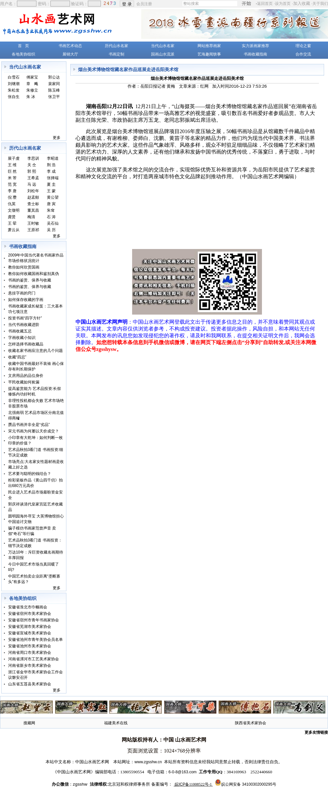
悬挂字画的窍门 (21, 293)
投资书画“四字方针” (25, 318)
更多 (57, 137)
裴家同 (54, 83)
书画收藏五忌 (20, 331)
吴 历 (51, 230)
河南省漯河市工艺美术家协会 (33, 659)
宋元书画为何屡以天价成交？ (33, 431)
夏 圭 (51, 184)
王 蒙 (51, 191)
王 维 (12, 165)
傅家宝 (32, 77)
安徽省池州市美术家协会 (29, 646)
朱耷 (51, 210)
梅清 (31, 217)
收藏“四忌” (17, 357)
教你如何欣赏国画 (23, 267)
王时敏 (33, 223)
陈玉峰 (54, 90)
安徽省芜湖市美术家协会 (29, 626)
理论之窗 (303, 46)
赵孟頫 (33, 197)
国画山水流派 (162, 54)
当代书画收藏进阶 (23, 324)
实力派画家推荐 (255, 46)
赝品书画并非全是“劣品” (29, 424)
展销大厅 (70, 54)
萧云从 (14, 230)
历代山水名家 (116, 46)
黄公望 (53, 197)
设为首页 (283, 3)
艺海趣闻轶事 (209, 54)
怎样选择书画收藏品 (25, 344)
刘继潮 (14, 83)
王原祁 (33, 230)
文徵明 (14, 210)
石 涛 (51, 217)
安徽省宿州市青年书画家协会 (33, 620)
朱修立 (32, 90)
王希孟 (33, 178)
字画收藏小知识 (21, 337)
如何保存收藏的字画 (25, 299)
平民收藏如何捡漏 (23, 382)
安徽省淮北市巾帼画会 (27, 607)
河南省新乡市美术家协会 (29, 665)
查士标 (33, 204)
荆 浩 (51, 165)
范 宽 (12, 184)
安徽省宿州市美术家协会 (29, 613)
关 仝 (31, 165)
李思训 (33, 158)
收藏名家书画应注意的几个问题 (35, 350)
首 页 (23, 46)
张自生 (14, 96)
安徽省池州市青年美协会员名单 (35, 639)
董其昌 (33, 210)
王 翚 (12, 223)
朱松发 (14, 90)
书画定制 (116, 54)
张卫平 (54, 96)
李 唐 (12, 191)
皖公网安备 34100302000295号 (248, 784)
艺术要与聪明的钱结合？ (29, 473)
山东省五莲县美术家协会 (29, 684)
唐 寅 (51, 204)
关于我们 (320, 3)
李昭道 (53, 158)
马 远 (31, 184)
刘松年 (33, 191)
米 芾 (12, 178)
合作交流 (303, 54)
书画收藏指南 (255, 54)
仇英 (12, 204)
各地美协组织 (23, 54)
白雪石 (14, 77)
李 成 (51, 171)
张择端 (53, 178)
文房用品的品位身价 (25, 375)
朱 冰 (30, 96)
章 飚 (32, 83)
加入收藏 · (310, 3)
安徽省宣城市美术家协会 (29, 633)
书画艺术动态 (70, 46)
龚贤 (12, 217)
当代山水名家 (162, 46)
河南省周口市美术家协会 (29, 652)
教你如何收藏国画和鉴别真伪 (33, 273)
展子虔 (14, 158)
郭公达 (54, 77)
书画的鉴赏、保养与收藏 (29, 280)
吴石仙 (53, 223)
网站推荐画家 (209, 46)
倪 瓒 (12, 197)
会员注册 (144, 3)
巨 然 (12, 171)
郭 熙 (31, 171)
